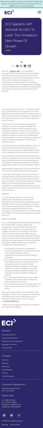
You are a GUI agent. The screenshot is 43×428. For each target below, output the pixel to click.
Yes (30, 6)
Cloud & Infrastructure (10, 338)
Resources (5, 366)
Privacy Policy (15, 425)
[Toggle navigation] (39, 12)
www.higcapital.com (11, 301)
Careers (5, 373)
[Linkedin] (4, 415)
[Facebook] (11, 415)
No (33, 6)
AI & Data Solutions (9, 335)
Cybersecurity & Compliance (12, 341)
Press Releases (7, 370)
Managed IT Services (9, 344)
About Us (5, 360)
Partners (5, 363)
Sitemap (5, 425)
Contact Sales (7, 348)
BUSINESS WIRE (15, 71)
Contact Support (8, 376)
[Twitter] (19, 415)
